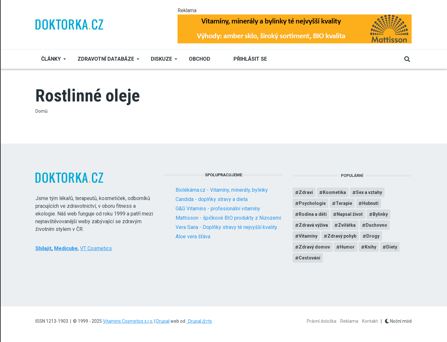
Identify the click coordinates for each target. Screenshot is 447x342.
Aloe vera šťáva (193, 236)
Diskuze (161, 59)
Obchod (199, 59)
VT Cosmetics (96, 248)
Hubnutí (370, 203)
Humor (347, 247)
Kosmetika (334, 192)
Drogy (372, 236)
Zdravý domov (314, 247)
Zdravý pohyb (341, 236)
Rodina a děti (313, 214)
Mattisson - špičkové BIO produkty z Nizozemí (228, 218)
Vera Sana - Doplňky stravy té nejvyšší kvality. (227, 227)
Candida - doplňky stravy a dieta (212, 199)
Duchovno (376, 225)
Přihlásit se (250, 59)
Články (51, 59)
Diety (391, 247)
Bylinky (380, 214)
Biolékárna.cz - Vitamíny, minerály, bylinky (222, 190)
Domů (41, 111)
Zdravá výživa (313, 225)
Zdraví (306, 192)
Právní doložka (321, 321)
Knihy (370, 247)
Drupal (162, 321)
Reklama (349, 321)
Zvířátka (347, 225)
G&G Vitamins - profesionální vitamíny (218, 209)
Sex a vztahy (369, 192)
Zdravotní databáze (106, 59)
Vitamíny (308, 236)
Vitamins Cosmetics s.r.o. (128, 321)
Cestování (309, 257)
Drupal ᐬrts (199, 321)
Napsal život (350, 214)
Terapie (344, 203)
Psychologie (312, 203)
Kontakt (370, 321)
